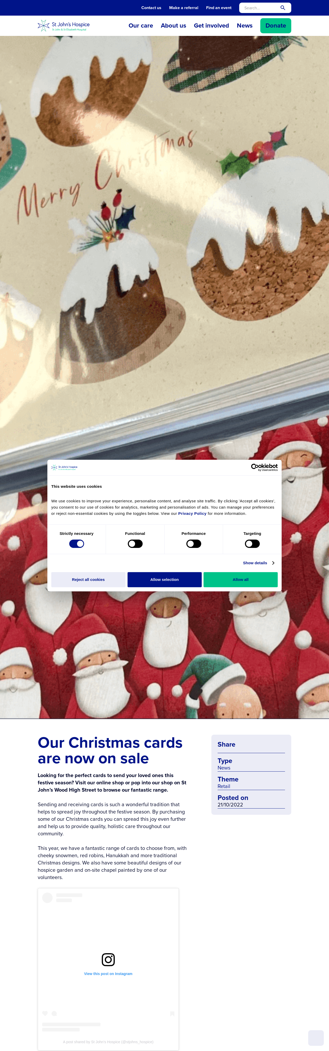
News (244, 25)
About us (173, 25)
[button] (141, 25)
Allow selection (164, 579)
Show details (255, 563)
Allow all (241, 579)
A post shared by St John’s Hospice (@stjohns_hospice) (108, 1042)
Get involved (211, 25)
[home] (64, 25)
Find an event (218, 8)
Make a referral (183, 8)
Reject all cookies (88, 579)
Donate (275, 25)
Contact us (151, 8)
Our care (141, 25)
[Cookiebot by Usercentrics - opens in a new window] (255, 467)
